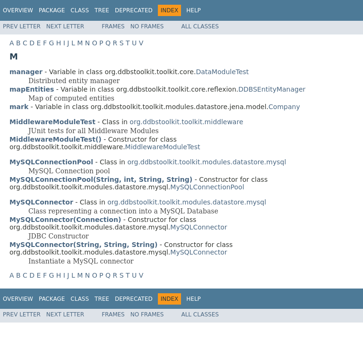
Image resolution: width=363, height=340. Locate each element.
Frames (113, 26)
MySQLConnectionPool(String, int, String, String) (100, 179)
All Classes (199, 26)
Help (193, 10)
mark (18, 106)
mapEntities (31, 89)
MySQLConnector (198, 227)
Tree (102, 10)
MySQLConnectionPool (207, 187)
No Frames (147, 26)
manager (26, 72)
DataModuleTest (222, 72)
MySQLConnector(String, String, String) (83, 244)
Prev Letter (22, 26)
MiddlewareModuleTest (162, 147)
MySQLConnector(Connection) (65, 219)
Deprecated (134, 10)
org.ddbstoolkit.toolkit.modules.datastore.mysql (206, 162)
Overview (18, 10)
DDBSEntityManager (271, 89)
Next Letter (65, 26)
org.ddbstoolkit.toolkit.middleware (186, 122)
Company (284, 106)
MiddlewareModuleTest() (55, 139)
